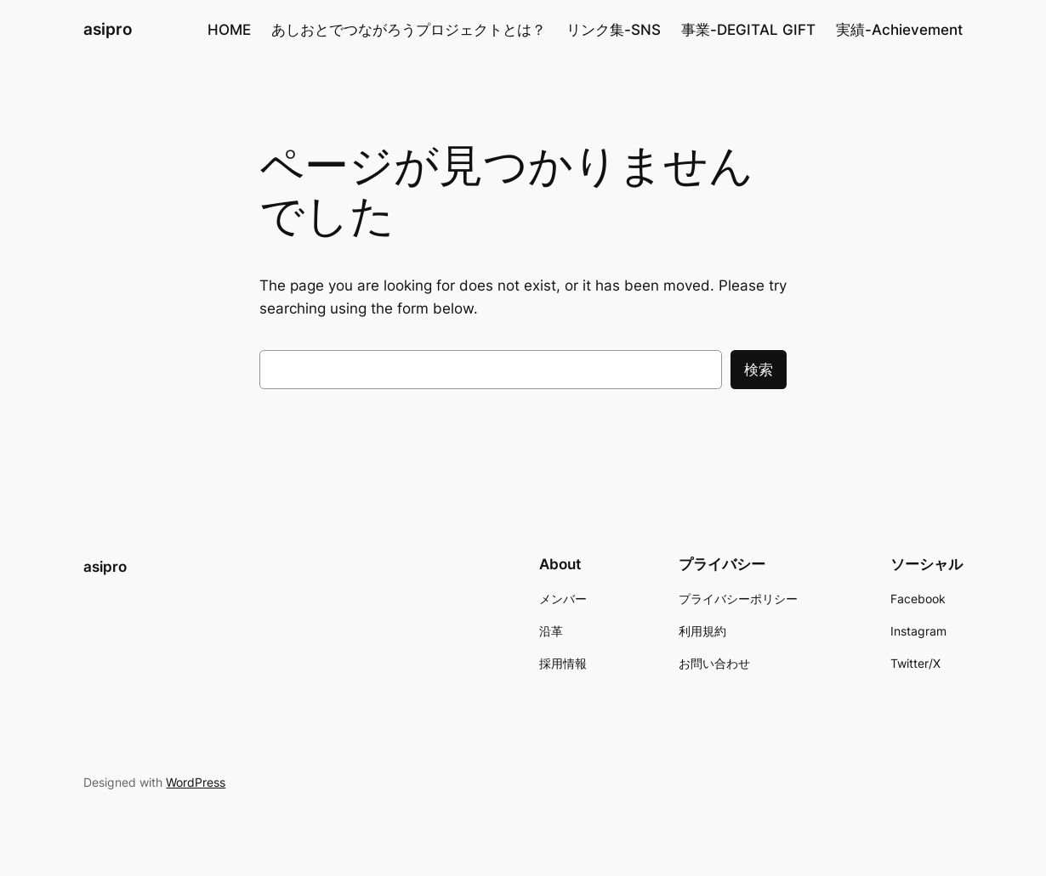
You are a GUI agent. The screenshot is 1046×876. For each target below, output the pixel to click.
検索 (758, 369)
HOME (229, 29)
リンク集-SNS (613, 29)
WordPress (195, 782)
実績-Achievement (899, 29)
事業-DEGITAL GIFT (748, 29)
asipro (108, 29)
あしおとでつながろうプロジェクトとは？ (408, 29)
